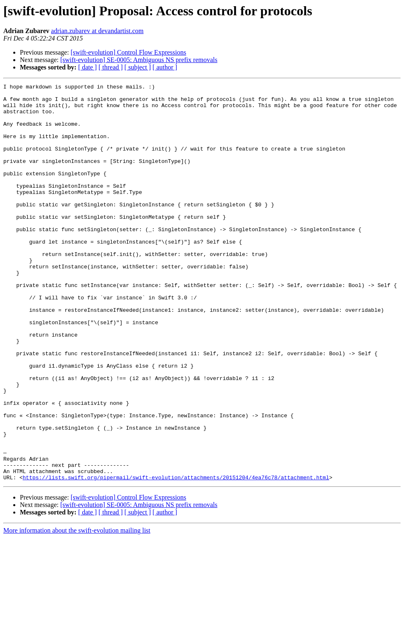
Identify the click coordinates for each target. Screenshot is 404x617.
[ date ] (87, 67)
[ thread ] (110, 67)
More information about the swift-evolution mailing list (77, 609)
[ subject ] (137, 67)
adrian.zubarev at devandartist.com (97, 30)
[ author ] (165, 67)
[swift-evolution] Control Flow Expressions (128, 52)
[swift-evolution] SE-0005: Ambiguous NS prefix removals (139, 59)
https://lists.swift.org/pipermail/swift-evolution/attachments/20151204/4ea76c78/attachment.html (176, 556)
